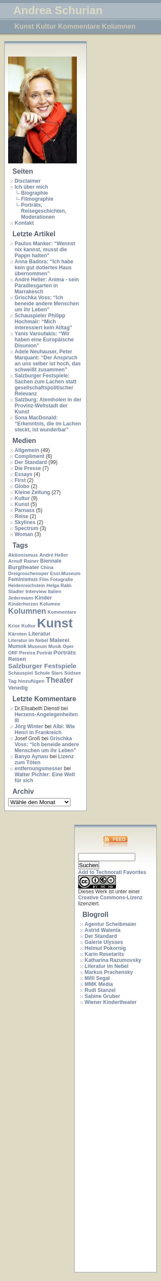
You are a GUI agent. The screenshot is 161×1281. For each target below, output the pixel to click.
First (20, 480)
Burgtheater (23, 567)
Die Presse (28, 468)
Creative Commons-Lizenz (110, 898)
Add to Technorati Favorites (112, 872)
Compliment (29, 456)
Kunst (22, 504)
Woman (24, 534)
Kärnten (17, 633)
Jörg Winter (29, 726)
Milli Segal (97, 978)
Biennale (50, 561)
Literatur (39, 633)
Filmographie (37, 199)
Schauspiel (20, 672)
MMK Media (99, 984)
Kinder (43, 597)
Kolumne (49, 603)
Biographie (34, 193)
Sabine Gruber (102, 996)
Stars (57, 672)
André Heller (53, 555)
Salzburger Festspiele (42, 665)
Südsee (72, 672)
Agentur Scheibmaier (111, 924)
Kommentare (62, 612)
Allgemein (27, 450)
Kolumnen (27, 611)
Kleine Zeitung (32, 492)
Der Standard (31, 462)
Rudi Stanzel (100, 990)
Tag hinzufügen (26, 681)
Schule (42, 672)
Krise (14, 625)
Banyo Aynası (31, 757)
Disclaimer (28, 181)
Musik (55, 646)
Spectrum (26, 528)
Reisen (17, 659)
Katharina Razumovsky (113, 960)
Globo (22, 486)
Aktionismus (23, 555)
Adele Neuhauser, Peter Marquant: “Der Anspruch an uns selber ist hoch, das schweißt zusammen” (48, 361)
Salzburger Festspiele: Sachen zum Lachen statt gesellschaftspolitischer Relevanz (45, 385)
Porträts (65, 652)
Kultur (22, 498)
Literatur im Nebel (28, 640)
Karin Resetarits (104, 954)
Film (44, 579)
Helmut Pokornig (105, 948)
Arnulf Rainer (23, 561)
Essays (23, 474)
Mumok (17, 646)
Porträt (44, 652)
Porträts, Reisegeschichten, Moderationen (43, 211)
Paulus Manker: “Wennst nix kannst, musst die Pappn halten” (45, 250)
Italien (54, 591)
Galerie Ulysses (104, 942)
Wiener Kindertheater (111, 1002)
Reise (21, 516)
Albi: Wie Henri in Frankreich (45, 729)
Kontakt (24, 223)
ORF (13, 652)
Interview (35, 591)
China (47, 567)
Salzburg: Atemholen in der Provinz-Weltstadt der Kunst (48, 406)
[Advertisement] (112, 1139)
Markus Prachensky (109, 972)
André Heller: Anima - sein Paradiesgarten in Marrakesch (47, 286)
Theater (59, 680)
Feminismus (23, 579)
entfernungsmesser (38, 769)
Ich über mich (31, 187)
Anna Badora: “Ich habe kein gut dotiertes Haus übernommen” (44, 268)
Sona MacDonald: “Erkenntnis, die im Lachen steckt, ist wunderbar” (48, 424)
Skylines (25, 522)
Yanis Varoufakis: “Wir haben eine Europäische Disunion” (44, 340)
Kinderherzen (23, 603)
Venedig (17, 688)
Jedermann (20, 597)
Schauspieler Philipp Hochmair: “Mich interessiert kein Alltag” (43, 322)
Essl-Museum (65, 573)
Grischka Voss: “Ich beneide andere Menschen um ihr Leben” (47, 304)
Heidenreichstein (26, 585)
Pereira (27, 652)
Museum (37, 646)
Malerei (59, 640)
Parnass (25, 510)
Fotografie (61, 579)
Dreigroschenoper (28, 573)
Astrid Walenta (103, 930)
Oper (68, 646)
